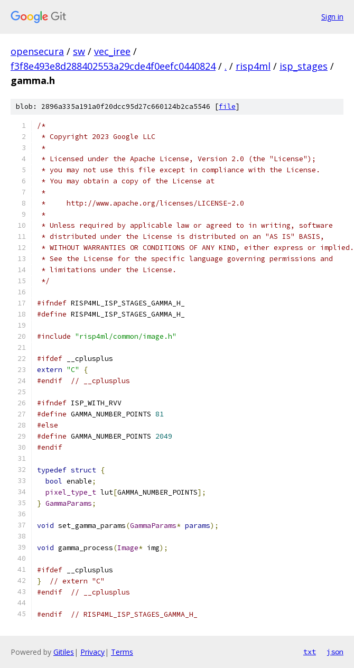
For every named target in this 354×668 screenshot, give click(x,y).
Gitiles (63, 652)
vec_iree (112, 51)
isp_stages (304, 66)
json (335, 651)
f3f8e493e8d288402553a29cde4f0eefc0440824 (113, 66)
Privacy (92, 652)
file (227, 106)
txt (309, 651)
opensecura (37, 51)
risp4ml (253, 66)
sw (79, 51)
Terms (122, 652)
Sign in (332, 17)
